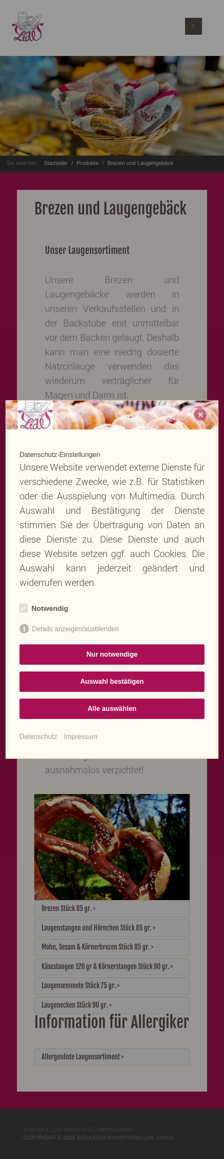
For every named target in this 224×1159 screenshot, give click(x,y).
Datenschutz (38, 736)
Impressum (80, 736)
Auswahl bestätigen (112, 681)
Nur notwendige (112, 654)
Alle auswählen (112, 708)
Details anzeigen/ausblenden (75, 628)
